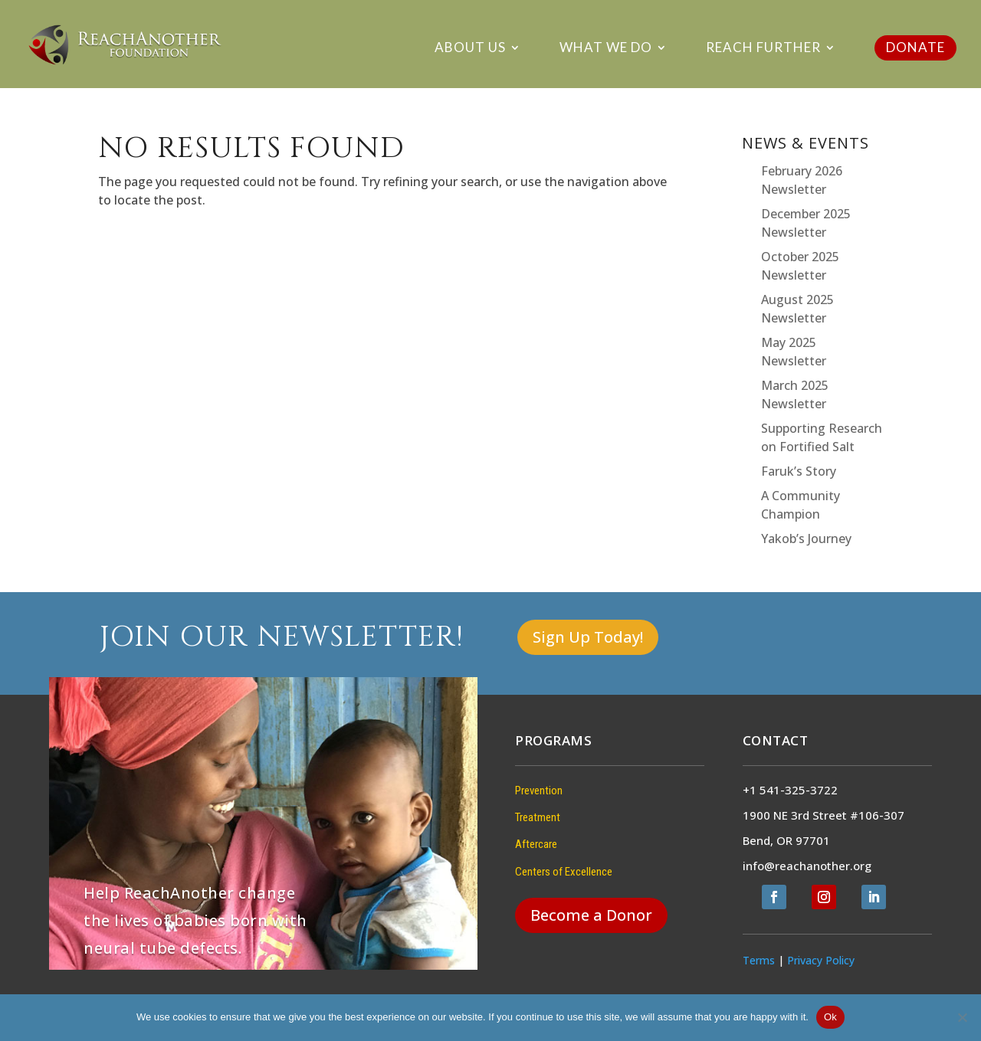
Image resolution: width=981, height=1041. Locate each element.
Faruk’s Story (798, 471)
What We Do (605, 48)
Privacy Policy (821, 960)
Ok (830, 1017)
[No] (962, 1017)
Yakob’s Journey (806, 538)
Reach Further (763, 48)
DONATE (915, 47)
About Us (470, 48)
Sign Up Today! (588, 637)
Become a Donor (591, 915)
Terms (759, 960)
